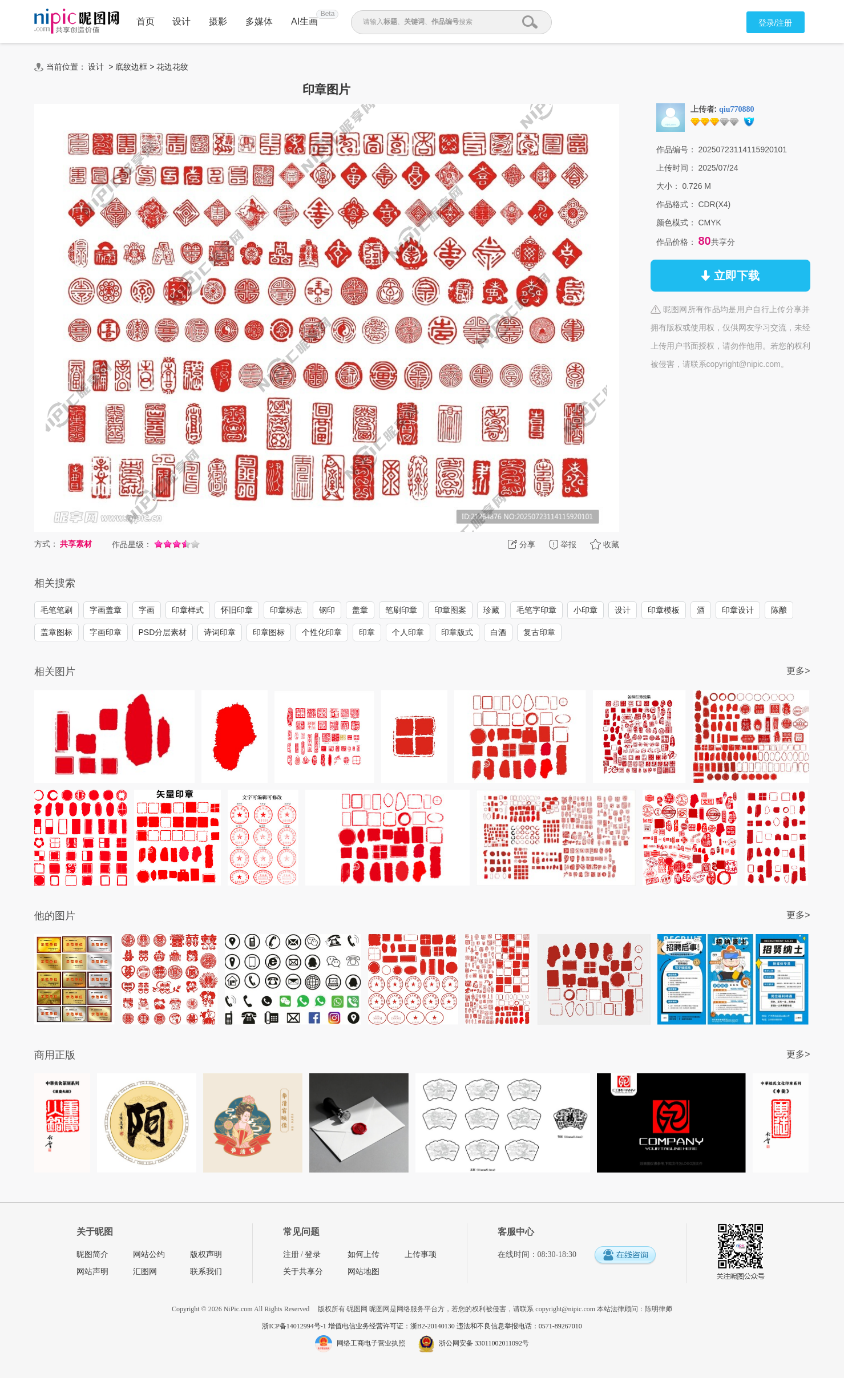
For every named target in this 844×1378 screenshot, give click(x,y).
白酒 (498, 632)
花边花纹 (172, 66)
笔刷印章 (401, 610)
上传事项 (421, 1254)
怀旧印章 (237, 610)
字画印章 (106, 632)
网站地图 (363, 1271)
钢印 (327, 610)
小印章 (585, 610)
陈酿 (779, 610)
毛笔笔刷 (56, 610)
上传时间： (676, 167)
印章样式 (188, 610)
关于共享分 (303, 1271)
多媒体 (259, 21)
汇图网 (145, 1271)
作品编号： (676, 149)
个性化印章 (322, 632)
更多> (798, 671)
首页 (145, 21)
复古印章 (539, 632)
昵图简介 (92, 1254)
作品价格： (676, 241)
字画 (147, 610)
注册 (291, 1254)
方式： (46, 543)
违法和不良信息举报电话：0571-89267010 (519, 1326)
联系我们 (206, 1271)
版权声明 (206, 1254)
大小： (668, 186)
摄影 (218, 21)
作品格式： (676, 204)
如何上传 (363, 1254)
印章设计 (738, 610)
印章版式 (457, 632)
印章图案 (450, 610)
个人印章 (408, 632)
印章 (367, 632)
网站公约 (149, 1254)
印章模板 (664, 610)
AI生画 (304, 21)
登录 (313, 1254)
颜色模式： (676, 222)
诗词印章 (220, 632)
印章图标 (269, 632)
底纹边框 (131, 66)
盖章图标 (56, 632)
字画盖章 (106, 610)
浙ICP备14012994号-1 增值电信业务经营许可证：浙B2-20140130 (359, 1326)
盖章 (360, 610)
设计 (181, 21)
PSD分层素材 (163, 632)
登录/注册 (775, 22)
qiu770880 (736, 109)
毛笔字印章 (536, 610)
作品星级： (132, 544)
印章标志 (286, 610)
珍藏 (491, 610)
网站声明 (92, 1271)
